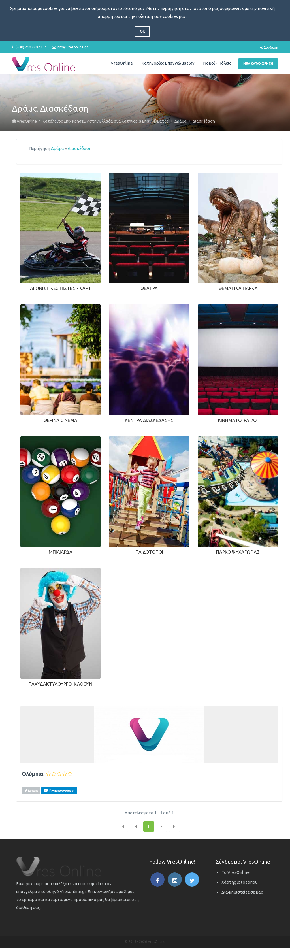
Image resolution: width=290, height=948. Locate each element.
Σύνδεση (269, 47)
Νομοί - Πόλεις (217, 63)
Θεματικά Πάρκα (238, 288)
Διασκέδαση (79, 148)
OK (142, 31)
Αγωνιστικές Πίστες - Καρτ (60, 288)
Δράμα (57, 148)
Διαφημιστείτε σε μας (242, 892)
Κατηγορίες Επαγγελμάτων (168, 63)
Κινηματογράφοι (238, 420)
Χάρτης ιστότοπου (239, 882)
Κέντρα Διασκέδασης (149, 420)
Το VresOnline (235, 872)
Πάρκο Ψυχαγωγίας (238, 552)
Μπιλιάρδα (60, 552)
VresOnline (122, 63)
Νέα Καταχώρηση (258, 63)
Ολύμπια (32, 774)
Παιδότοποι (149, 552)
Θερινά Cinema (60, 420)
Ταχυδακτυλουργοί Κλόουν (60, 684)
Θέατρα (149, 288)
